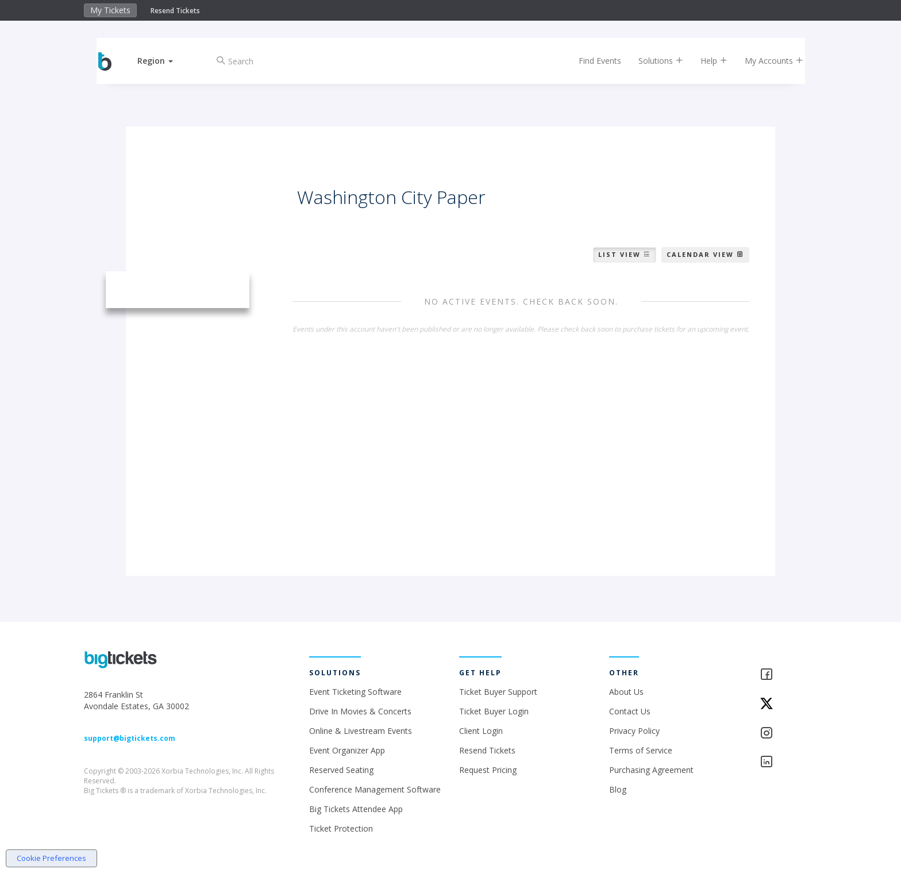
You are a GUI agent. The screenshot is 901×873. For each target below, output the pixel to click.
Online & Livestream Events (360, 730)
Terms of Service (640, 750)
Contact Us (629, 711)
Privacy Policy (634, 730)
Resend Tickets (175, 11)
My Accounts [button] (765, 60)
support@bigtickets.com (129, 738)
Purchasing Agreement (651, 769)
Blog (617, 789)
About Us (626, 691)
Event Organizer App (347, 750)
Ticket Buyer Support (498, 691)
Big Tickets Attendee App (356, 808)
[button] (165, 60)
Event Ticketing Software (355, 691)
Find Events (590, 60)
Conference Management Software (375, 789)
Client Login (481, 730)
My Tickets (110, 10)
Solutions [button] (651, 60)
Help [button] (704, 60)
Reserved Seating (341, 769)
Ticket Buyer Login (494, 711)
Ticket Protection (341, 828)
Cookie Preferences (51, 858)
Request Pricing (488, 769)
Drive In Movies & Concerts (360, 711)
